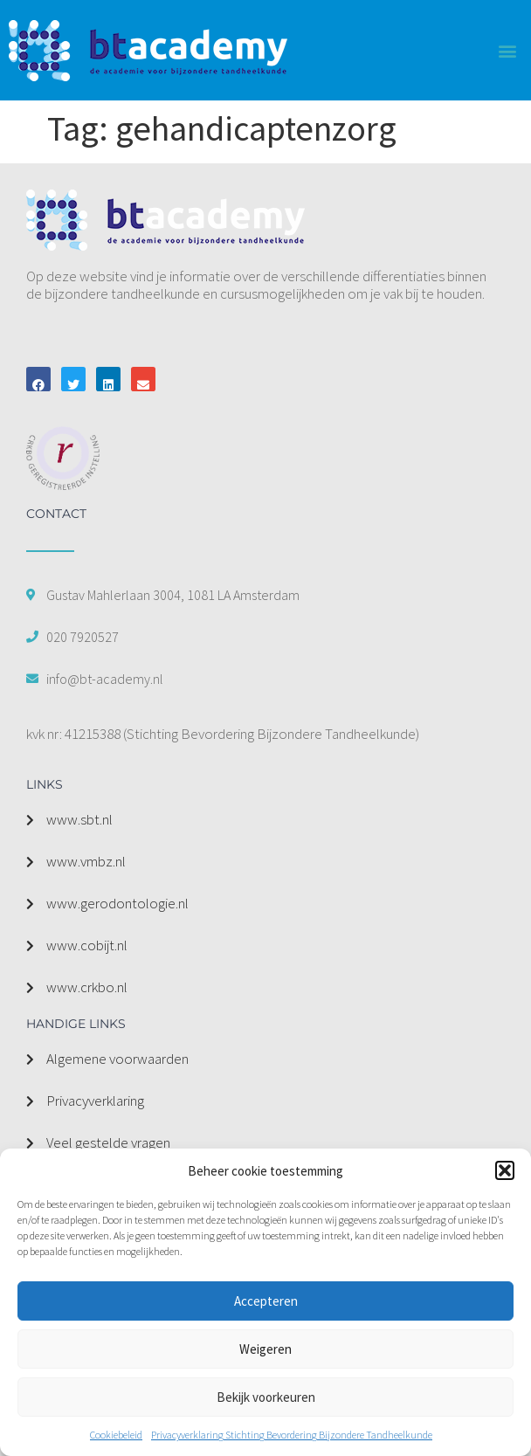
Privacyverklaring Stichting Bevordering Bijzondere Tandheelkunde (291, 1434)
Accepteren (266, 1301)
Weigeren (265, 1349)
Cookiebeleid (116, 1434)
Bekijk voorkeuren (266, 1397)
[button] (505, 1170)
